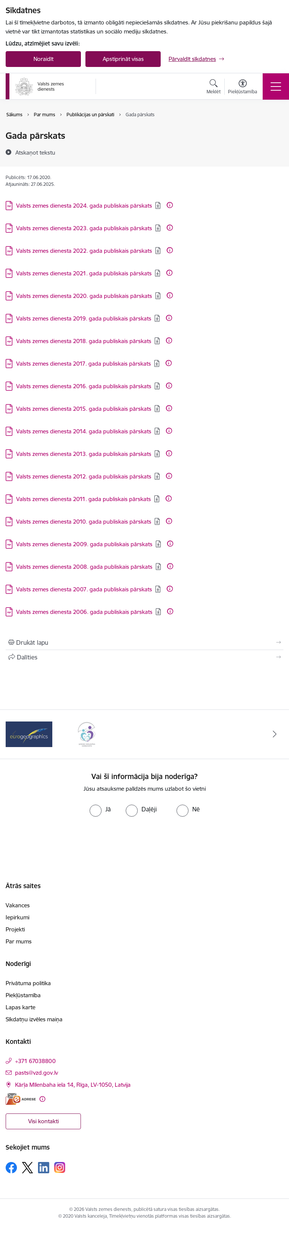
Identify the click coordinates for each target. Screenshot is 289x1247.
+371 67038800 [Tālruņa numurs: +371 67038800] (35, 1061)
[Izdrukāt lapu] (144, 642)
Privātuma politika (28, 983)
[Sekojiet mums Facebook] (11, 1167)
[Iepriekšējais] (14, 734)
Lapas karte (20, 1007)
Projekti (15, 929)
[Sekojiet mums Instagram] (59, 1167)
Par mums (19, 941)
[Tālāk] (274, 734)
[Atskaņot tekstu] (35, 152)
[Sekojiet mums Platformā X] (27, 1167)
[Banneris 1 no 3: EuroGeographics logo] (29, 733)
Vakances (18, 905)
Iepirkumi (17, 917)
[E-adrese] (21, 1099)
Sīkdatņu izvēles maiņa (34, 1019)
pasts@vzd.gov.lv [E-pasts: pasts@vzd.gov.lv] (36, 1072)
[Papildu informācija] (170, 205)
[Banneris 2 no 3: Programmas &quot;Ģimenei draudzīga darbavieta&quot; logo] (86, 733)
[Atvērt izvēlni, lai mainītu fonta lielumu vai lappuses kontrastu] (242, 88)
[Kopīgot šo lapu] (144, 657)
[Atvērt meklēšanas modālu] (213, 88)
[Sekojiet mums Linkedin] (43, 1167)
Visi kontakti (43, 1121)
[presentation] (144, 845)
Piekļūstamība (23, 995)
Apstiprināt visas (123, 58)
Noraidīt (43, 58)
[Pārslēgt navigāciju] (276, 86)
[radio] (100, 809)
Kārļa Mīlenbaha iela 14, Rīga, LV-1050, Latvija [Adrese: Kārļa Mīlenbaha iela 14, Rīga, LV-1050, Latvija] (73, 1084)
